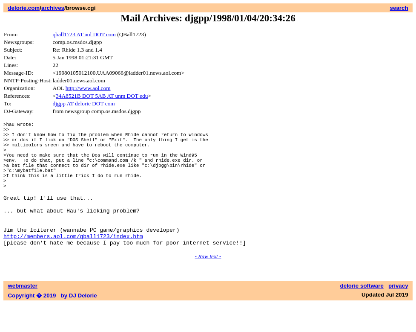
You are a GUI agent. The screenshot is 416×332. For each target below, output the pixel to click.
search (399, 8)
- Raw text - (208, 284)
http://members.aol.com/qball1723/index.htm (73, 263)
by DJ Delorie (79, 323)
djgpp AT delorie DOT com (84, 103)
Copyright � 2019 (32, 323)
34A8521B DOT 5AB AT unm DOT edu (102, 96)
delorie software (362, 314)
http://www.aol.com (88, 88)
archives (52, 8)
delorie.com (24, 8)
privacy (398, 314)
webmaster (22, 314)
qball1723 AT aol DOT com (84, 34)
